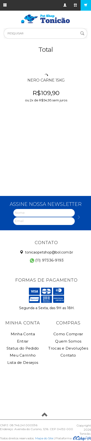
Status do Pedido (23, 348)
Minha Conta (23, 334)
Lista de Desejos (22, 362)
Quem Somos (68, 341)
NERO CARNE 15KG (46, 80)
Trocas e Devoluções (68, 348)
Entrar (23, 341)
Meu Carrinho (23, 355)
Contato (68, 355)
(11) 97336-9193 (47, 260)
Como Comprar (68, 334)
